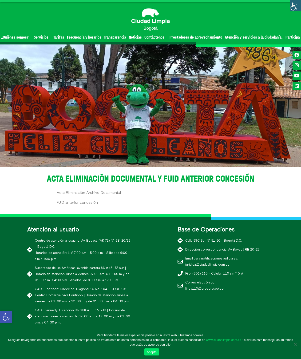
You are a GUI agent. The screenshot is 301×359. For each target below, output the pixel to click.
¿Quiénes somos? (16, 37)
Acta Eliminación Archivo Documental (89, 193)
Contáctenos (155, 37)
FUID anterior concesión (77, 203)
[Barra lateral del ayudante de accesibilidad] (295, 5)
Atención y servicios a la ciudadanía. (254, 37)
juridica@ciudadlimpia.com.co (207, 264)
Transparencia (115, 37)
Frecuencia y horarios (84, 37)
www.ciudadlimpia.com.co (224, 340)
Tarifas (58, 37)
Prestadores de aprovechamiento (196, 37)
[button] (142, 163)
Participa (292, 37)
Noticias (135, 37)
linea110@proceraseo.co (204, 288)
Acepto (152, 352)
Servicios (42, 37)
